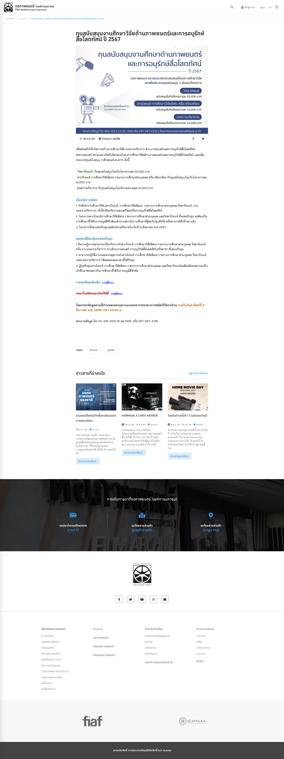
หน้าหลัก (10, 18)
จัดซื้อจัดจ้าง (48, 689)
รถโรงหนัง (150, 648)
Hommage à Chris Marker (140, 415)
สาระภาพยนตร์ (205, 629)
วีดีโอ (199, 642)
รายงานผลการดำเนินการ (55, 671)
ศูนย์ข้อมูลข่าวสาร (51, 659)
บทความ (201, 636)
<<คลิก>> (117, 293)
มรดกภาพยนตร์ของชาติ (159, 662)
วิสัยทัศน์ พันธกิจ (50, 642)
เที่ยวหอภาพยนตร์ (103, 646)
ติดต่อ (199, 661)
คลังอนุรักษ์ (47, 648)
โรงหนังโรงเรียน (154, 629)
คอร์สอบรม (151, 654)
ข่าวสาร (23, 18)
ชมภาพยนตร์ (100, 637)
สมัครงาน (46, 683)
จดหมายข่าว (203, 648)
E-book (200, 654)
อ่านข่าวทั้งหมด (198, 373)
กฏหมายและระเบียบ (52, 677)
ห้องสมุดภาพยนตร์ (104, 655)
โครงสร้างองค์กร (50, 654)
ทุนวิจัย (116, 139)
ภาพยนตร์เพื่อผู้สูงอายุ (157, 636)
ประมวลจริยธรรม (51, 665)
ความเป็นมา (47, 636)
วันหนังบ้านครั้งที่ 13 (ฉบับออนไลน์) (187, 415)
